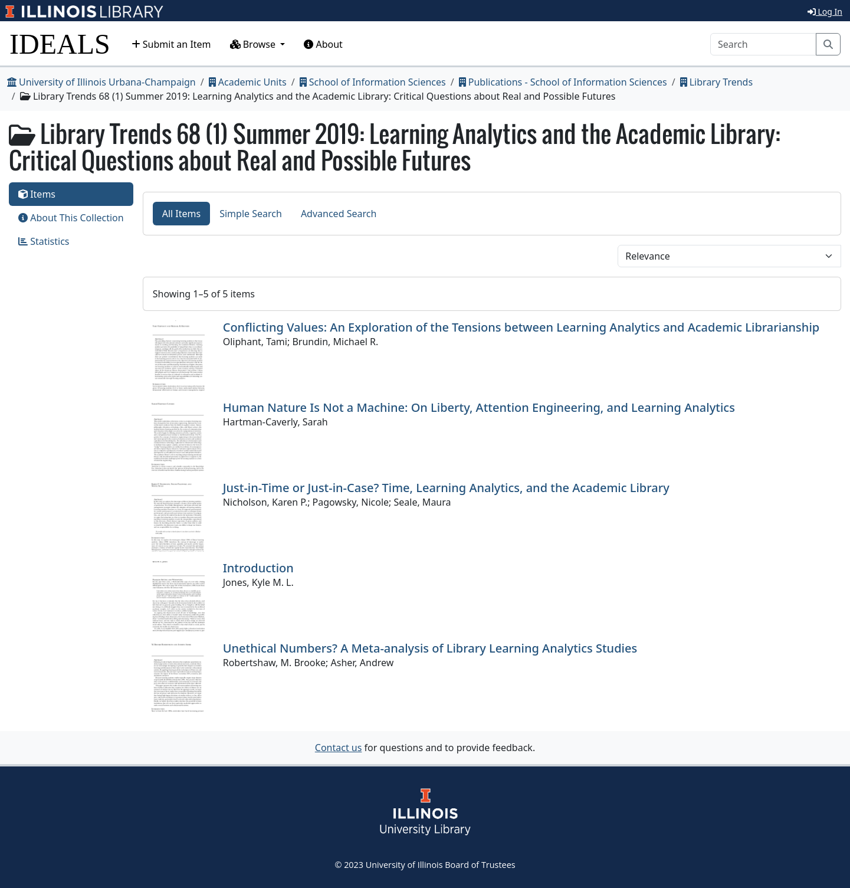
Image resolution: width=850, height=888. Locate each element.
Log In (825, 11)
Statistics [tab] (44, 241)
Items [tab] (36, 194)
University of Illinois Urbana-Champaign (101, 82)
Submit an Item (171, 44)
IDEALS (59, 44)
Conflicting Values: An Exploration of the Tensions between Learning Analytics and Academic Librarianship (521, 327)
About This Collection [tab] (71, 217)
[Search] (763, 44)
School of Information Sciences (373, 82)
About (323, 44)
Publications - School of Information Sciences (563, 82)
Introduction (258, 568)
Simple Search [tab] (250, 213)
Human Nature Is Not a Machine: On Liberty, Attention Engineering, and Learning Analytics (479, 407)
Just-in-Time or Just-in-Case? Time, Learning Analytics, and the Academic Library (446, 488)
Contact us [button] (338, 747)
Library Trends (716, 82)
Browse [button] (254, 44)
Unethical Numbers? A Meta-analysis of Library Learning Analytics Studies (430, 648)
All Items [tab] (181, 213)
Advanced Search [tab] (338, 213)
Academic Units (248, 82)
